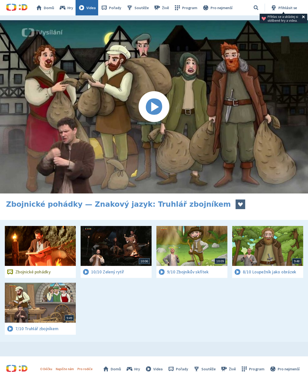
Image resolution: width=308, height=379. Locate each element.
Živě (161, 7)
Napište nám (65, 369)
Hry (66, 7)
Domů (44, 7)
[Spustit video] (154, 106)
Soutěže (137, 7)
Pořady (111, 7)
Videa (87, 7)
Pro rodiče (85, 369)
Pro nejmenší (217, 7)
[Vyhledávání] (256, 7)
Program (185, 7)
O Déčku (46, 369)
